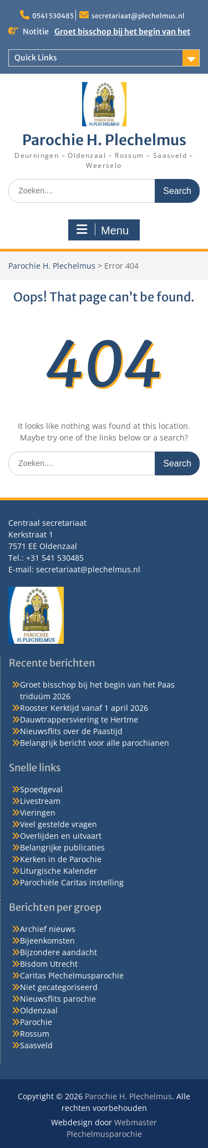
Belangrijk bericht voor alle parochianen (94, 742)
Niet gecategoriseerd (59, 987)
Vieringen (37, 812)
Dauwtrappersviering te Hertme (79, 719)
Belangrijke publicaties (62, 847)
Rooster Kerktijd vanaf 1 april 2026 (84, 708)
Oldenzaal (39, 1010)
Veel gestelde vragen (58, 824)
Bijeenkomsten (47, 940)
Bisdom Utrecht (49, 964)
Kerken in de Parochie (61, 859)
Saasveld (36, 1045)
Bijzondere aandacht (58, 952)
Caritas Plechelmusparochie (72, 975)
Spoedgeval (41, 789)
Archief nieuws (47, 929)
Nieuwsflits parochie (58, 998)
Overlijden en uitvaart (61, 836)
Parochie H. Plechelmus (104, 140)
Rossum (34, 1033)
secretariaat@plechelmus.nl (138, 16)
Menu (103, 230)
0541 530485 (53, 16)
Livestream (40, 801)
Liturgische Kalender (58, 870)
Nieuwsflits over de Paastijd (71, 731)
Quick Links (35, 58)
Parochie (36, 1022)
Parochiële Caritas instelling (72, 882)
